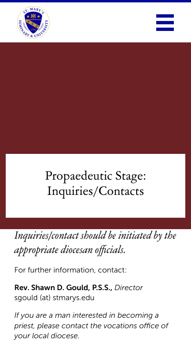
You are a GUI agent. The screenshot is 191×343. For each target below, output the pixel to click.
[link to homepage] (33, 22)
